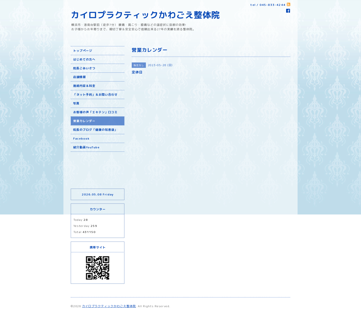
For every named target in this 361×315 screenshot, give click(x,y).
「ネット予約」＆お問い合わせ (95, 94)
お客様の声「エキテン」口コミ (95, 112)
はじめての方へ (84, 59)
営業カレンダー (84, 121)
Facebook (81, 138)
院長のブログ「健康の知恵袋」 (95, 130)
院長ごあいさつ (84, 68)
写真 (76, 103)
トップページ (82, 51)
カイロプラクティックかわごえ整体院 (145, 15)
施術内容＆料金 (84, 86)
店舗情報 (79, 77)
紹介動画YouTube (86, 147)
